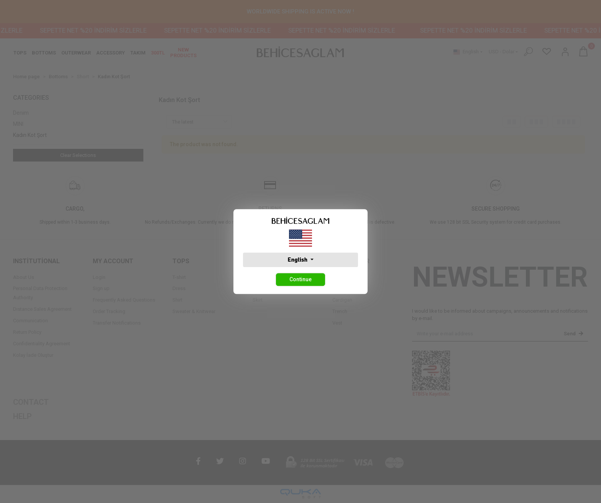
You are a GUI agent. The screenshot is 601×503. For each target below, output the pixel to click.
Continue (300, 279)
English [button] (298, 260)
